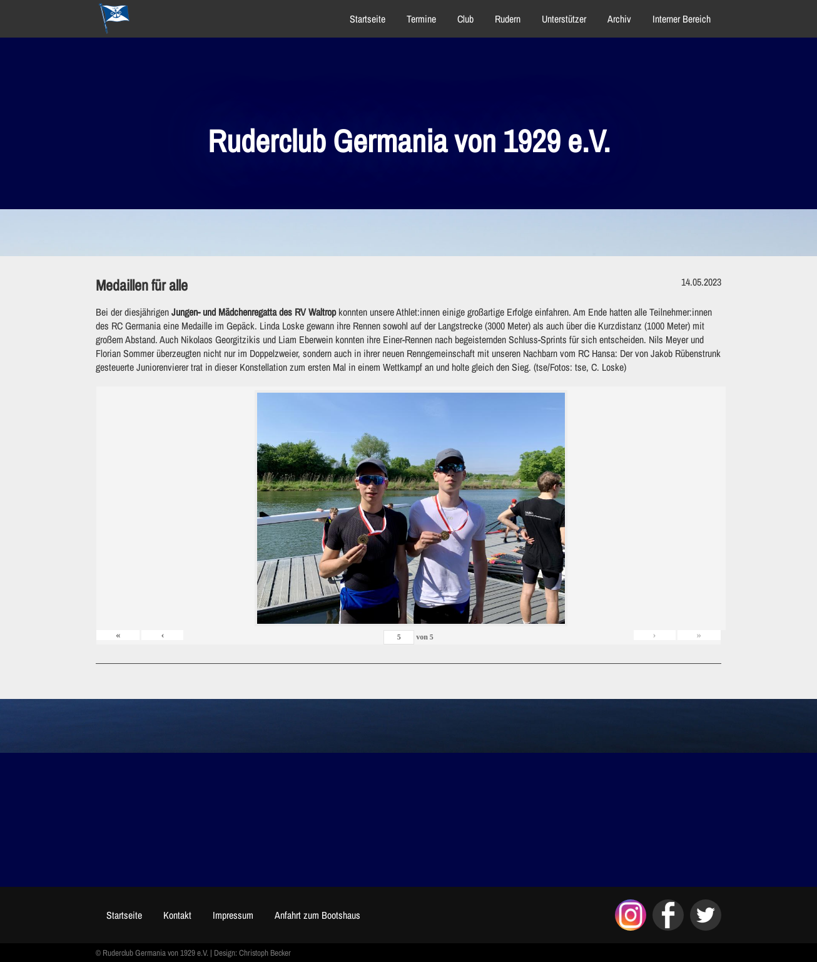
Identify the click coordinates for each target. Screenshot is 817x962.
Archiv (619, 19)
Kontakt (177, 915)
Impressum (233, 915)
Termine (421, 19)
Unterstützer (564, 19)
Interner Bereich (681, 19)
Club (465, 19)
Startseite (367, 19)
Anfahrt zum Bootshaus (317, 915)
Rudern (507, 19)
